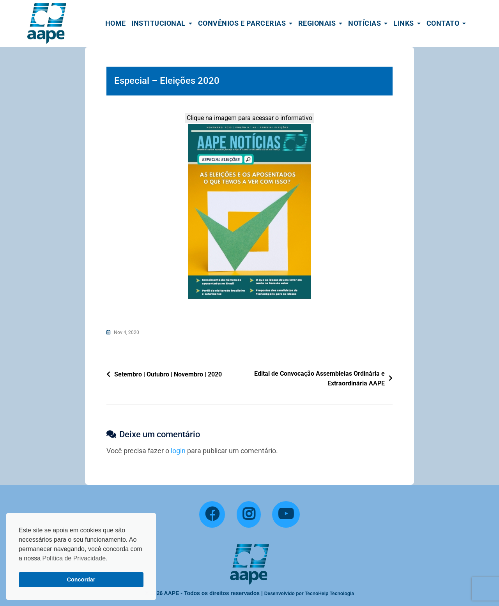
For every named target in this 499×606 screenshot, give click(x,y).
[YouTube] (286, 514)
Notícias (364, 23)
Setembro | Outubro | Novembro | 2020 (168, 374)
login (178, 451)
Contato (443, 23)
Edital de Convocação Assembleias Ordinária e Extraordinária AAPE (319, 378)
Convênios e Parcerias (242, 23)
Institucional (158, 23)
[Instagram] (249, 514)
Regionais (317, 23)
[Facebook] (212, 514)
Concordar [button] (81, 579)
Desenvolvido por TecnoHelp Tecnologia (309, 593)
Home (115, 23)
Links (403, 23)
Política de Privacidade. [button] (74, 558)
